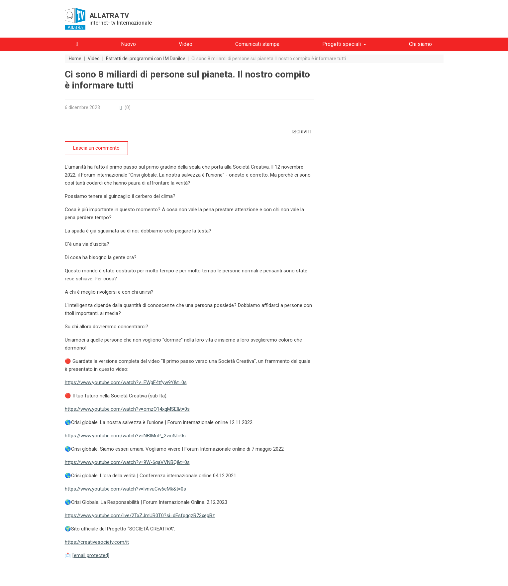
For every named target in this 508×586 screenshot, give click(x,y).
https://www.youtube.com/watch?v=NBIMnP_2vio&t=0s (125, 436)
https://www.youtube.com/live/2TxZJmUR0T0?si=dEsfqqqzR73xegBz (140, 515)
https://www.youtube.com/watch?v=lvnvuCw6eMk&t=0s (125, 489)
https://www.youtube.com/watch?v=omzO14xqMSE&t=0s (127, 409)
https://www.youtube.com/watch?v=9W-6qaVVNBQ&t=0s (127, 462)
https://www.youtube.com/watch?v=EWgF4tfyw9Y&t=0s (126, 382)
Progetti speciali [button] (341, 44)
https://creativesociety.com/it (97, 542)
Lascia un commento (96, 148)
